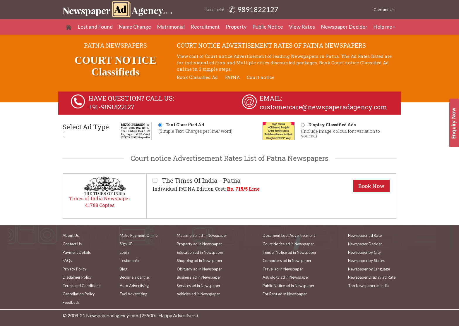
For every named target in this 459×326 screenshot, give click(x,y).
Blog (123, 269)
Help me (382, 26)
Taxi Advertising (133, 293)
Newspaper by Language (369, 269)
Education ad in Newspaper (200, 252)
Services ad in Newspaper (198, 285)
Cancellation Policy (79, 293)
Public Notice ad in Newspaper (288, 285)
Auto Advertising (134, 285)
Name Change (135, 26)
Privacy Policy (74, 269)
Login (124, 252)
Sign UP (126, 244)
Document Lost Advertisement (289, 235)
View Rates (302, 26)
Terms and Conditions (81, 285)
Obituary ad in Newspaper (199, 269)
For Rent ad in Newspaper (285, 293)
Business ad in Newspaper (199, 277)
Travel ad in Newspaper (283, 269)
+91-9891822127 (111, 107)
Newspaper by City (364, 252)
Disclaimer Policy (77, 277)
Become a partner (135, 277)
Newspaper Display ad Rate (371, 277)
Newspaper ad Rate (365, 235)
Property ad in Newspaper (199, 244)
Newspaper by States (366, 260)
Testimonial (130, 260)
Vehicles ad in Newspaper (198, 293)
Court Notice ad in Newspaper (288, 244)
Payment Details (77, 252)
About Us (71, 235)
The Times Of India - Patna (200, 180)
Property (236, 26)
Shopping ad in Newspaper (199, 260)
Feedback (71, 302)
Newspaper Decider (344, 26)
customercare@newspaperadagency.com (323, 107)
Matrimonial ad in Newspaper (202, 235)
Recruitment (205, 26)
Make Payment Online (138, 235)
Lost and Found (95, 26)
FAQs (67, 260)
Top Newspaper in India (368, 285)
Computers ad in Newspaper (287, 260)
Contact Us (384, 9)
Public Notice (267, 26)
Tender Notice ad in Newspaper (289, 252)
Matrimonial (171, 26)
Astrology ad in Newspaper (286, 277)
